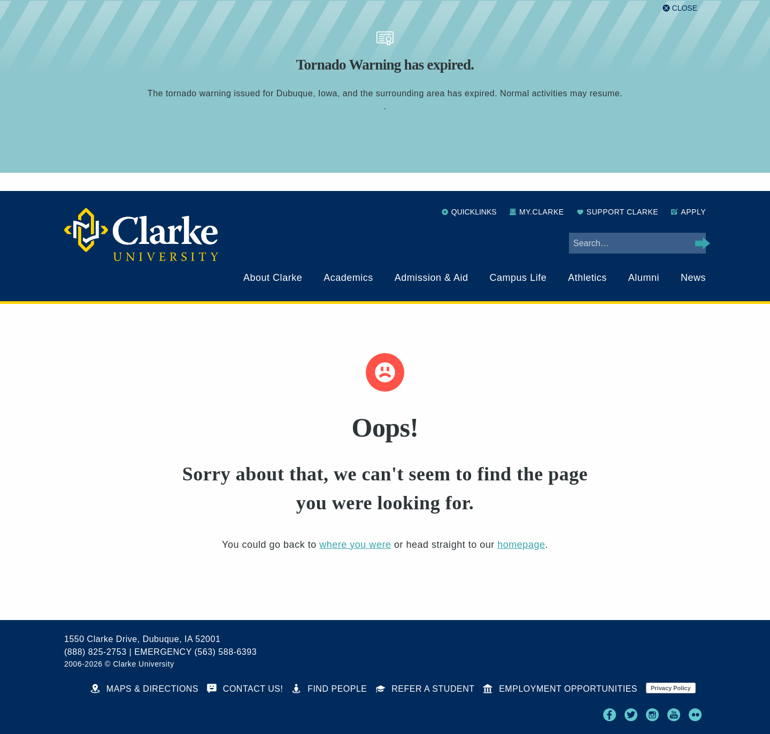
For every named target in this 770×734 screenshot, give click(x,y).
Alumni (643, 277)
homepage (521, 544)
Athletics (587, 277)
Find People (329, 688)
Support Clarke (617, 212)
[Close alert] (680, 8)
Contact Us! (245, 688)
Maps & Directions (144, 688)
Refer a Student (425, 688)
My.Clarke (537, 212)
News (693, 277)
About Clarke (272, 277)
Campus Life (518, 277)
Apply (688, 212)
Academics (348, 277)
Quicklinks (469, 212)
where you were (355, 544)
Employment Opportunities (560, 688)
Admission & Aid (431, 277)
